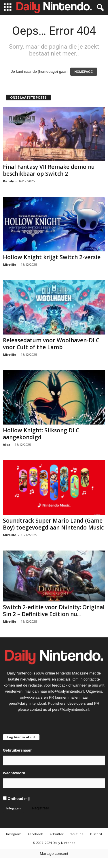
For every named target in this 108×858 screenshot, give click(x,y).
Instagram (13, 834)
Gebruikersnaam (18, 750)
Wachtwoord (14, 773)
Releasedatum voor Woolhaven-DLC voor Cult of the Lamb (51, 344)
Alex (6, 444)
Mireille (9, 264)
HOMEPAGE (84, 71)
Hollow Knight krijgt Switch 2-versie (52, 257)
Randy (8, 181)
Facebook (35, 834)
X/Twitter (57, 834)
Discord (96, 834)
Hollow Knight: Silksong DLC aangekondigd (41, 434)
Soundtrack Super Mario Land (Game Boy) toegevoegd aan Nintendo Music (53, 524)
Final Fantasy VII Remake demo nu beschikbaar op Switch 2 (49, 170)
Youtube (77, 834)
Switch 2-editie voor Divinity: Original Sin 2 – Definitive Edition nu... (54, 610)
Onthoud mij (16, 798)
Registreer (40, 808)
